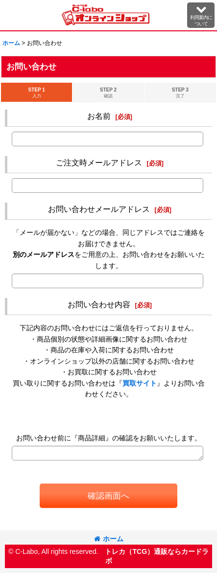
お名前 (99, 116)
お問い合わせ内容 (99, 304)
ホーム (108, 539)
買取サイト (139, 383)
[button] (201, 15)
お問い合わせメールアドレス (99, 209)
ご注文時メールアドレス (99, 162)
